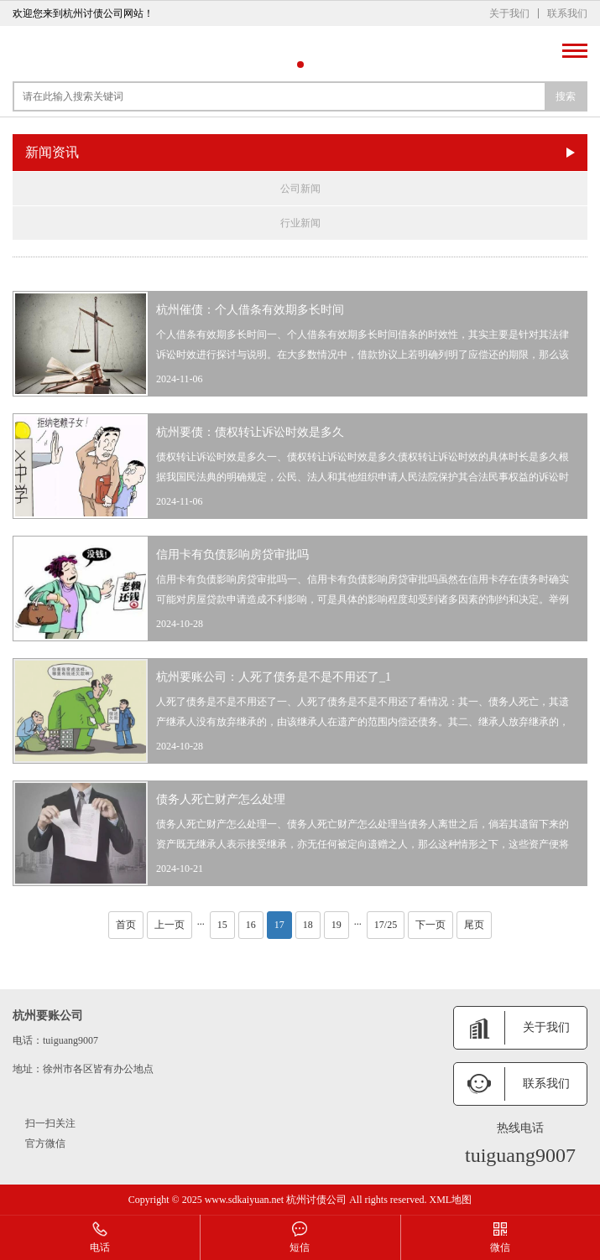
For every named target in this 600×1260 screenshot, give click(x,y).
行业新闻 (300, 223)
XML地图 (450, 1200)
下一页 (430, 925)
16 (251, 925)
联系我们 (567, 13)
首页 (126, 925)
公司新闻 (300, 188)
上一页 (169, 925)
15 (222, 925)
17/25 (385, 925)
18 (308, 925)
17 (279, 925)
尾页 (474, 925)
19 (336, 925)
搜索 (566, 96)
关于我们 (509, 13)
